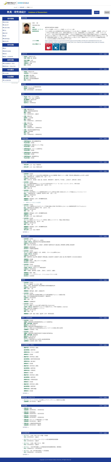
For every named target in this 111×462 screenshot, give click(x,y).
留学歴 (5, 33)
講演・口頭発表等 (8, 56)
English (105, 12)
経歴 (5, 35)
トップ (15, 7)
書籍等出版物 (7, 51)
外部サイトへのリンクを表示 (32, 202)
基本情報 (6, 22)
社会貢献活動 (7, 80)
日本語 (97, 12)
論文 (5, 48)
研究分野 (6, 41)
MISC (5, 53)
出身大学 (6, 25)
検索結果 (22, 7)
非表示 (105, 54)
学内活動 (6, 73)
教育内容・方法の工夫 (9, 66)
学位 (5, 30)
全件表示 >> (26, 232)
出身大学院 (7, 27)
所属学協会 (7, 38)
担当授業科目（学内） (9, 63)
